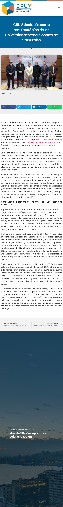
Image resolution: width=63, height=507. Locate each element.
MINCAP (28, 145)
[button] (59, 8)
